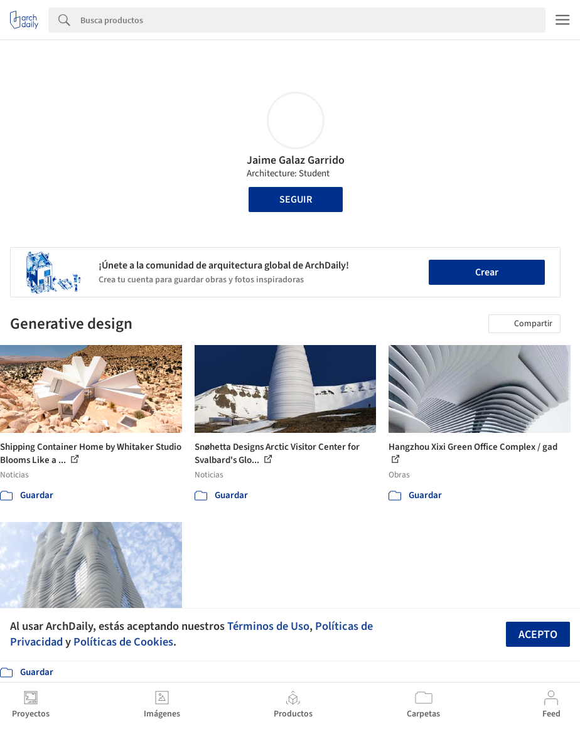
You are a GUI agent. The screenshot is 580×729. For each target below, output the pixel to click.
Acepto (537, 634)
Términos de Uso (268, 626)
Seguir (295, 199)
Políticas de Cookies (123, 642)
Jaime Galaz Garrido (296, 160)
